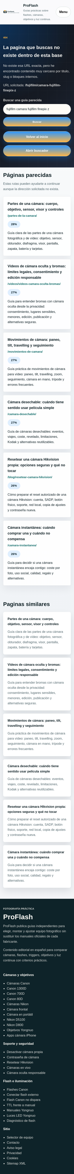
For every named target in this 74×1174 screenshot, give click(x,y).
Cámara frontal (17, 1009)
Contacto (13, 1142)
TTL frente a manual (21, 1105)
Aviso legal (14, 1148)
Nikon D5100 (16, 1019)
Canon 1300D (16, 988)
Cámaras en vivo (18, 1067)
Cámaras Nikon (17, 1004)
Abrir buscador (37, 150)
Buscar (37, 121)
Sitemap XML (16, 1163)
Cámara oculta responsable (26, 1073)
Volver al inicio (37, 137)
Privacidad (14, 1153)
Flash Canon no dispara (23, 1099)
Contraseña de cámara (23, 1057)
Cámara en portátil (20, 1014)
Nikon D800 (15, 1025)
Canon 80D (15, 999)
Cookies (12, 1158)
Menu (63, 12)
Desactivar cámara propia (25, 1052)
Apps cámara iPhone (21, 1035)
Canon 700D (15, 993)
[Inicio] (27, 12)
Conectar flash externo (22, 1094)
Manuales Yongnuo (20, 1110)
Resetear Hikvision (20, 1062)
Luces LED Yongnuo (21, 1115)
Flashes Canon (17, 1089)
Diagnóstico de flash (21, 1120)
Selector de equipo (20, 1137)
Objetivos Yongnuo (20, 1030)
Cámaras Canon (18, 983)
